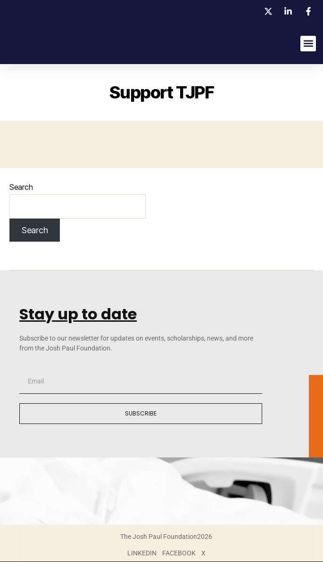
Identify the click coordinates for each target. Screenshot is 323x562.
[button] (308, 43)
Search (21, 187)
